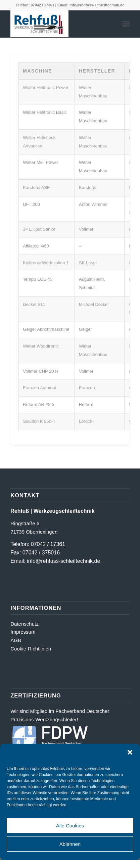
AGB (15, 640)
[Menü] (126, 24)
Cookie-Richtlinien (30, 648)
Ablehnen (70, 844)
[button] (130, 752)
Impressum (22, 632)
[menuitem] (126, 24)
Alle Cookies (70, 825)
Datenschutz (24, 624)
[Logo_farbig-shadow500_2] (58, 23)
